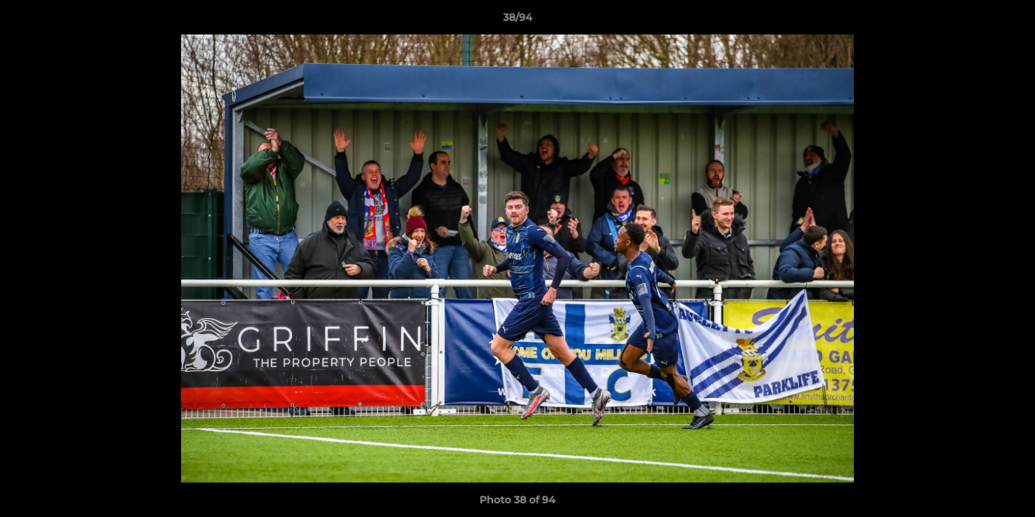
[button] (1009, 20)
